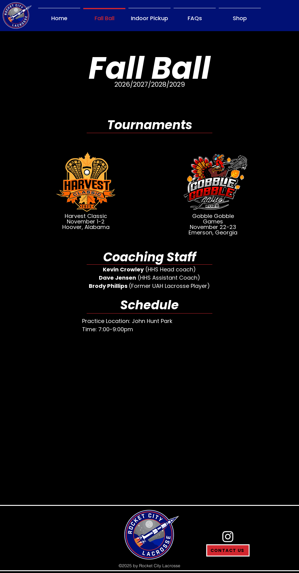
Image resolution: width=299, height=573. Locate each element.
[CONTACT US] (228, 550)
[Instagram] (228, 536)
